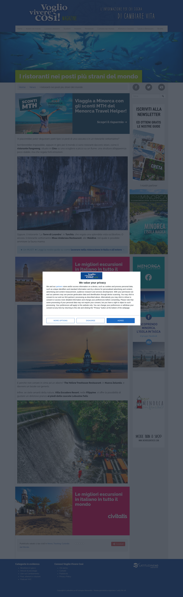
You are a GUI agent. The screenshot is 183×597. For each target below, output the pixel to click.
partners (59, 286)
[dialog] (91, 299)
